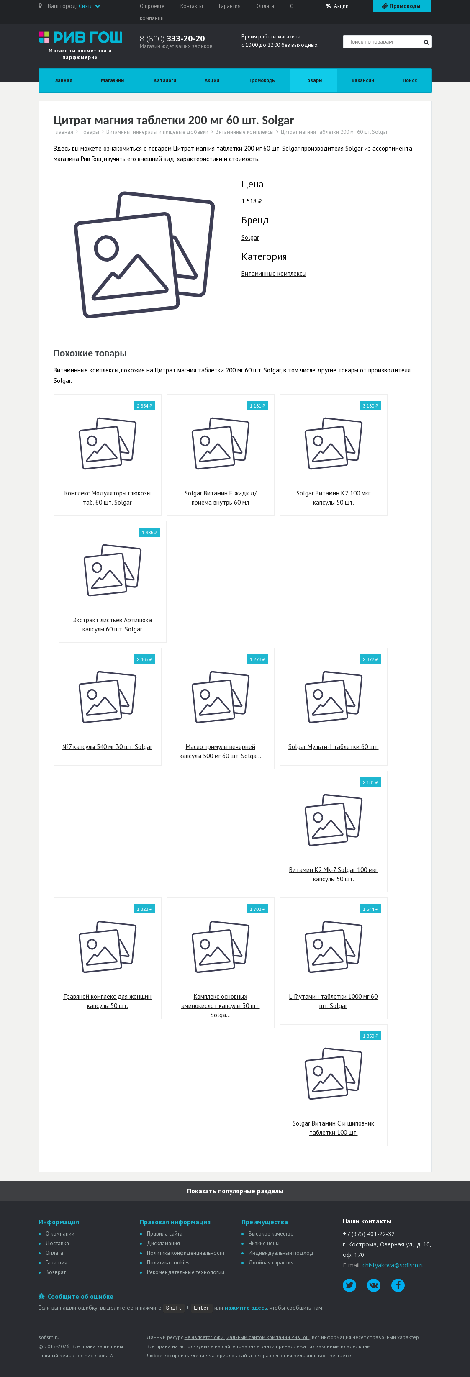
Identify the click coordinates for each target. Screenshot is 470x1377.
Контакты (191, 6)
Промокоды (262, 80)
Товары (313, 80)
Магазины (113, 80)
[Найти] (426, 42)
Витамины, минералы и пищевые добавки (157, 132)
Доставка (57, 1243)
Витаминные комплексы (245, 132)
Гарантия (230, 6)
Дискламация (163, 1243)
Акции (337, 6)
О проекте (152, 6)
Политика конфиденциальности (185, 1252)
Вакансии (363, 80)
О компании (60, 1233)
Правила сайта (164, 1233)
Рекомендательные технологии (185, 1272)
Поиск (410, 80)
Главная (62, 80)
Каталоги (165, 80)
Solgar (250, 237)
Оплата (265, 6)
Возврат (56, 1272)
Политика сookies (168, 1262)
